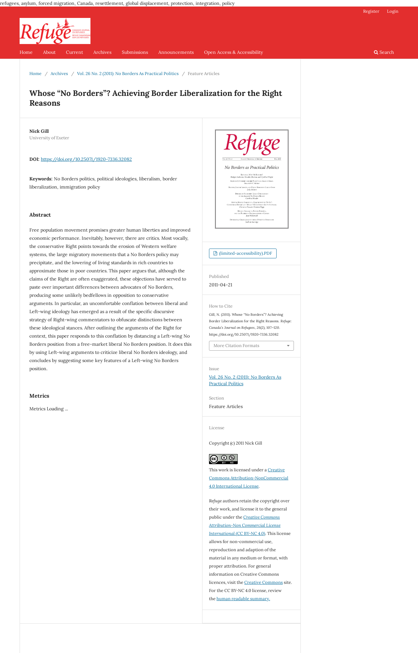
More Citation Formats (236, 345)
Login (392, 11)
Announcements (176, 52)
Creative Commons (263, 582)
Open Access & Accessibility (233, 52)
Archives (102, 52)
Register (371, 11)
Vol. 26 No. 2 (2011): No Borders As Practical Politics (128, 73)
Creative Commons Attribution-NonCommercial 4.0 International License (248, 478)
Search (384, 52)
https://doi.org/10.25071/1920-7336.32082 (86, 159)
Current (74, 52)
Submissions (135, 52)
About (49, 52)
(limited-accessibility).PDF (245, 253)
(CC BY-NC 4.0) (245, 525)
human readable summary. (243, 598)
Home (26, 52)
